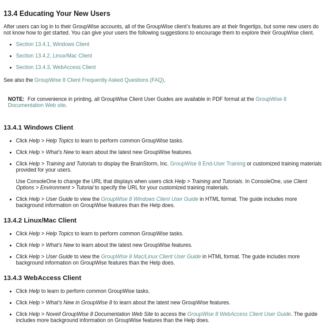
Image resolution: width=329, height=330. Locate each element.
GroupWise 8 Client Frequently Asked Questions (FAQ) (99, 80)
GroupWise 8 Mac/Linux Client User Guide (151, 256)
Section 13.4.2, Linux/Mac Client (54, 56)
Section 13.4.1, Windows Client (52, 44)
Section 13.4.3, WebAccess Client (56, 67)
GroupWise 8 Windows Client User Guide (149, 199)
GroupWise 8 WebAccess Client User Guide (239, 314)
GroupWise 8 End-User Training (207, 164)
